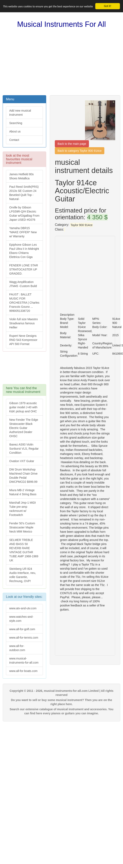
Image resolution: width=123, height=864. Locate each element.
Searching (15, 123)
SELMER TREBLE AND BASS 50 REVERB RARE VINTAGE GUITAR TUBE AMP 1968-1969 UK (23, 550)
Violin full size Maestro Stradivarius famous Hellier (23, 323)
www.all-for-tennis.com (23, 637)
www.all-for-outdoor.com (17, 648)
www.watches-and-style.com (21, 618)
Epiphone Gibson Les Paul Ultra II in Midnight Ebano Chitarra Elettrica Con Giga (24, 251)
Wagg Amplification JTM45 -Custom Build (23, 284)
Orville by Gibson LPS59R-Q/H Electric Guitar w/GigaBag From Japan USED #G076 (24, 213)
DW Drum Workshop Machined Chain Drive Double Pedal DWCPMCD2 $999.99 (23, 475)
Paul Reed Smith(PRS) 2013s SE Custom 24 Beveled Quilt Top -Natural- (24, 193)
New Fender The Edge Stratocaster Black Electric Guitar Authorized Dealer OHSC (23, 428)
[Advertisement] (61, 61)
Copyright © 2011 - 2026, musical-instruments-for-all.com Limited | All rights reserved (61, 693)
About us (15, 131)
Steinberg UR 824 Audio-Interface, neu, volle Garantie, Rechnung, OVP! (22, 575)
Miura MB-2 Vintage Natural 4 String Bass (22, 492)
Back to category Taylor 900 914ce (79, 150)
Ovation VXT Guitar (21, 461)
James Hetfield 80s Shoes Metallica (21, 176)
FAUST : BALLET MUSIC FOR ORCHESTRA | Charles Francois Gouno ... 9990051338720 (24, 302)
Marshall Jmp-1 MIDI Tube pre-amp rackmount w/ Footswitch (22, 509)
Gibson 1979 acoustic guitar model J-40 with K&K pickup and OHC (23, 407)
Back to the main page (71, 143)
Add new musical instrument (20, 112)
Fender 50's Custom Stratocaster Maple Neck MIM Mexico (22, 527)
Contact (14, 139)
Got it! (107, 6)
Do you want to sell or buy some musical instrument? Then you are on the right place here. (61, 702)
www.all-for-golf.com (22, 629)
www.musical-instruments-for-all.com (23, 660)
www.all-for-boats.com (23, 671)
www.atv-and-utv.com (23, 608)
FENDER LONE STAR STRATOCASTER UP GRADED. (23, 269)
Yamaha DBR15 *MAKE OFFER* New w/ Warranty (23, 232)
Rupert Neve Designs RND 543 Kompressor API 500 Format (23, 340)
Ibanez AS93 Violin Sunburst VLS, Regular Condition (24, 448)
